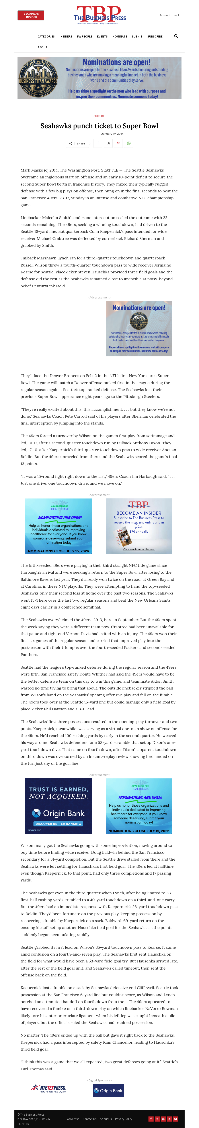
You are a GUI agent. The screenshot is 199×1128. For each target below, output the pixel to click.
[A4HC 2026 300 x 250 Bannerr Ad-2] (58, 526)
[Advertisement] (58, 332)
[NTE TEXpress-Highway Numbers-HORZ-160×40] (48, 1088)
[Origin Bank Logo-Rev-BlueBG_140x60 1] (108, 1090)
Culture (99, 116)
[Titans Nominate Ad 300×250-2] (139, 328)
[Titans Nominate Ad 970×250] (99, 78)
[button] (176, 36)
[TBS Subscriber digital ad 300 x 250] (139, 526)
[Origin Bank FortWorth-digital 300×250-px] (58, 806)
